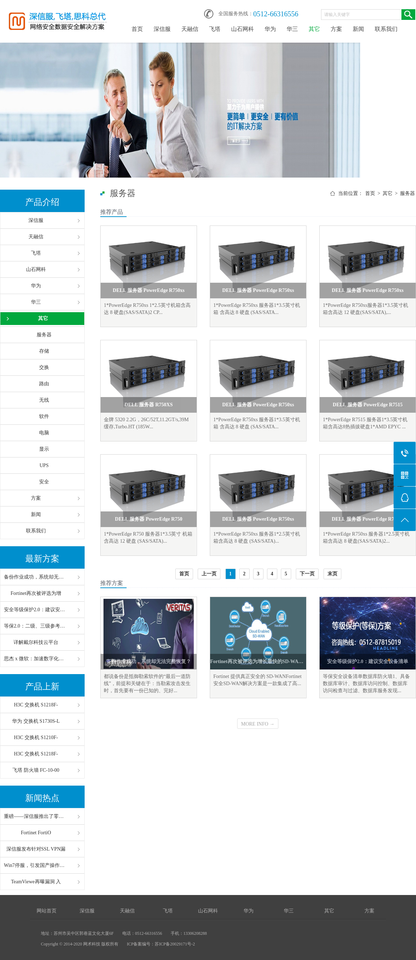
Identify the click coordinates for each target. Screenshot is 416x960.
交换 (44, 367)
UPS (44, 465)
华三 (292, 29)
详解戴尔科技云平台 (36, 642)
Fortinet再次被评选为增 (36, 593)
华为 (270, 29)
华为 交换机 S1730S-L (36, 721)
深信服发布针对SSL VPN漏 (36, 849)
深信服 (162, 29)
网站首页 (47, 910)
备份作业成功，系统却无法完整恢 (36, 577)
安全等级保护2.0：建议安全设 (36, 609)
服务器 (44, 334)
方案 (336, 29)
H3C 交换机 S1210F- (36, 737)
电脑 (44, 432)
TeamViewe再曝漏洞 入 (36, 881)
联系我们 (386, 29)
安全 (44, 481)
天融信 (189, 29)
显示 (44, 449)
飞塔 (214, 29)
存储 (44, 351)
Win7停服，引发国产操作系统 (36, 865)
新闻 (358, 29)
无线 (44, 400)
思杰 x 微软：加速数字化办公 (36, 658)
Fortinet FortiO (36, 832)
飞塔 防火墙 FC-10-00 (35, 770)
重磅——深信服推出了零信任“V (36, 816)
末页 (332, 573)
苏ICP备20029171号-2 (175, 944)
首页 (137, 29)
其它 (314, 29)
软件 (44, 416)
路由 (44, 383)
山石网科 (242, 29)
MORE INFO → (257, 724)
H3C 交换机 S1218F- (36, 704)
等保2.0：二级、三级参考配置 (36, 626)
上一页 (209, 573)
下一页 (307, 573)
